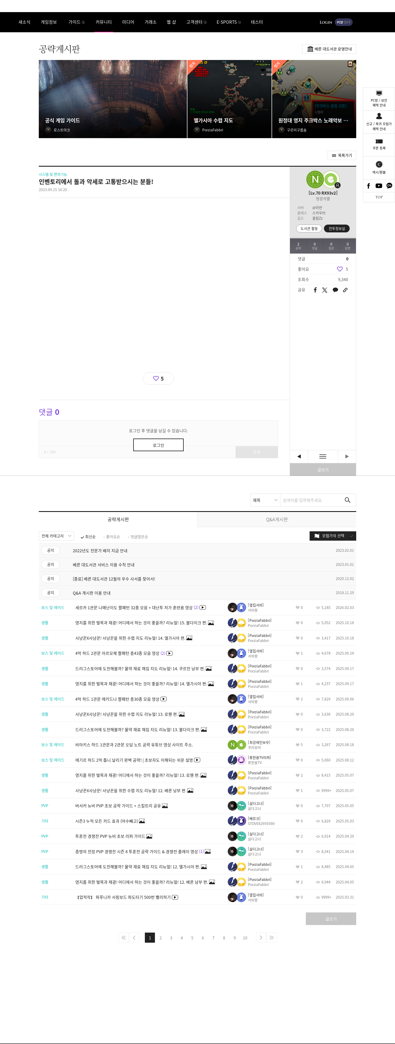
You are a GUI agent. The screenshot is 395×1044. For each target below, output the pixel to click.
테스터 (257, 22)
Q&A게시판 (277, 519)
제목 (256, 500)
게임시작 (376, 22)
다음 (261, 938)
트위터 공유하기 (324, 290)
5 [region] (347, 269)
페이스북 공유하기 (315, 290)
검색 (348, 500)
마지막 (272, 938)
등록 (256, 452)
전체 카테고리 (53, 536)
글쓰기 (323, 470)
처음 (123, 938)
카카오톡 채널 (389, 185)
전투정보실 (337, 228)
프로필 (330, 179)
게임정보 (49, 22)
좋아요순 (113, 536)
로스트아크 (9, 22)
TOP (379, 197)
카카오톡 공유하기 (335, 290)
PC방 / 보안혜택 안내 (379, 103)
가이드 (75, 22)
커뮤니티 (104, 22)
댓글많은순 (139, 536)
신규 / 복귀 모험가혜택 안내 (379, 126)
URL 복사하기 (345, 290)
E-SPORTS (227, 22)
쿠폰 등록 (379, 147)
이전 (134, 938)
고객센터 (194, 22)
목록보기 (323, 456)
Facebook (368, 185)
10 (245, 938)
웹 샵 (171, 22)
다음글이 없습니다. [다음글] (347, 456)
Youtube (379, 185)
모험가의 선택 (333, 535)
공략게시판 (118, 519)
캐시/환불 (379, 172)
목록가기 (345, 155)
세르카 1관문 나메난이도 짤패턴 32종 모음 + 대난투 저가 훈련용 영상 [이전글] (299, 456)
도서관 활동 (309, 228)
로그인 (326, 22)
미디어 (128, 22)
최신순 (90, 536)
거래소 (151, 22)
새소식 (24, 22)
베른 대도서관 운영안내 (333, 49)
